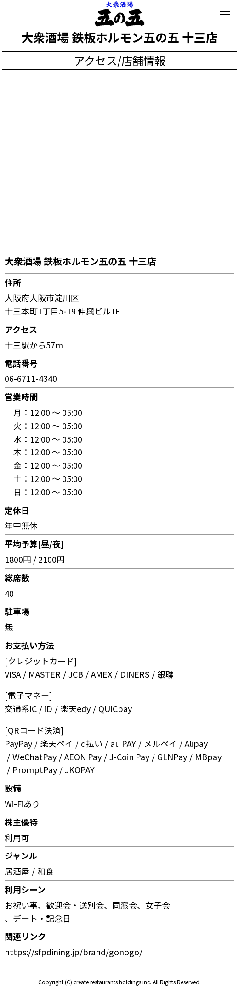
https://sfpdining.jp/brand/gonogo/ (73, 952)
